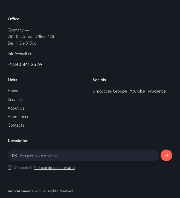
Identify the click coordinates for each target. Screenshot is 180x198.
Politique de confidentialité (54, 168)
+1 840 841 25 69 (25, 64)
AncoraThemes (19, 191)
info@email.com (21, 53)
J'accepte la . (44, 167)
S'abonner (166, 157)
